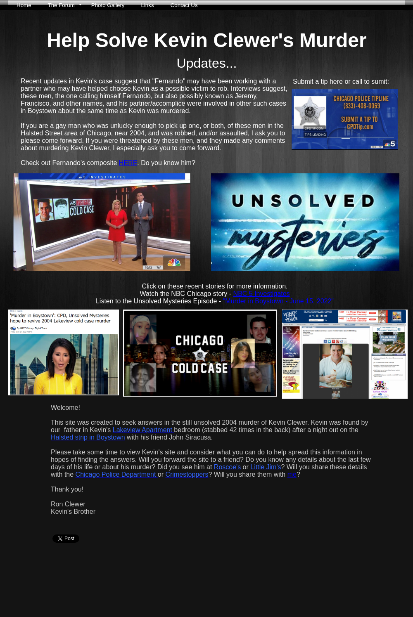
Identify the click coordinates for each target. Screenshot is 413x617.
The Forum (61, 5)
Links (147, 5)
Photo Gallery (108, 5)
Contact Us (184, 5)
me (292, 474)
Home (24, 5)
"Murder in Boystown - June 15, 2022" (278, 301)
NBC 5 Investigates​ (261, 293)
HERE (128, 162)
